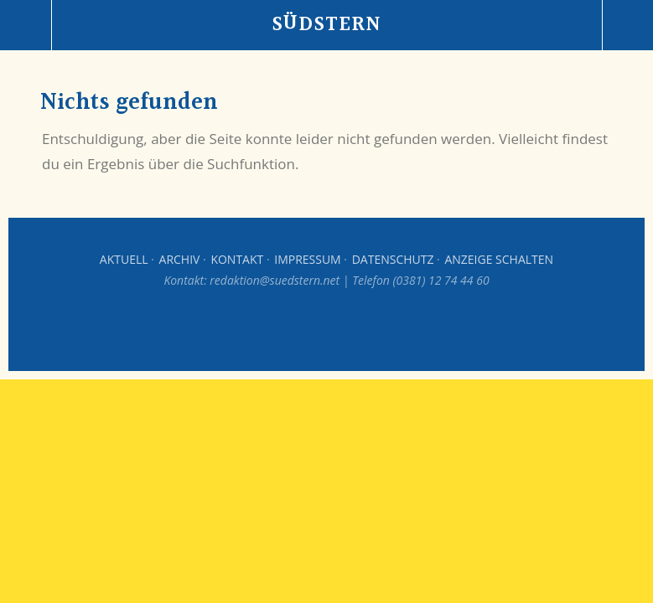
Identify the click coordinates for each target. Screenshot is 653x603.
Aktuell (124, 259)
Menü (26, 25)
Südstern (326, 25)
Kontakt (236, 259)
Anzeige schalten (498, 259)
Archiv (179, 259)
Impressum (307, 259)
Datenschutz (393, 259)
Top (326, 329)
